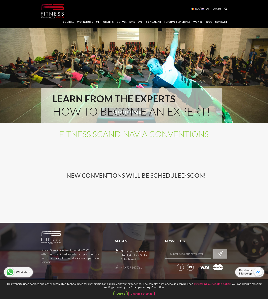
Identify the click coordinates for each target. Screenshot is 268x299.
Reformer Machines (177, 21)
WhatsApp (23, 272)
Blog (208, 21)
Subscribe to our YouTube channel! (190, 267)
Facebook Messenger (246, 272)
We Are (197, 21)
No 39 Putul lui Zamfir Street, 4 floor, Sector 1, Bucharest (134, 255)
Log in (217, 8)
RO (197, 8)
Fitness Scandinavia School (52, 12)
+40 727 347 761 (131, 267)
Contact (221, 21)
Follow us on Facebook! (180, 267)
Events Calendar (149, 21)
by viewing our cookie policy (212, 283)
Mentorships (105, 21)
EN (207, 8)
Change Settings (141, 293)
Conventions (126, 21)
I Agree (120, 293)
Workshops (85, 21)
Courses (68, 21)
